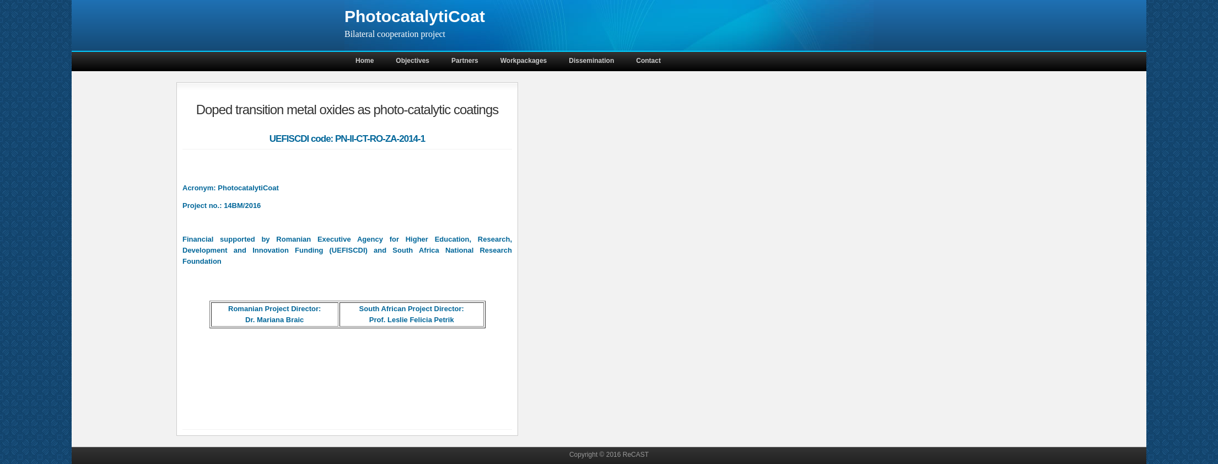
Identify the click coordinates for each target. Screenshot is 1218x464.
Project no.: (202, 205)
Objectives (412, 61)
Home (364, 61)
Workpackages (523, 61)
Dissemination (591, 61)
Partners (464, 61)
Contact (648, 61)
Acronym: (199, 188)
